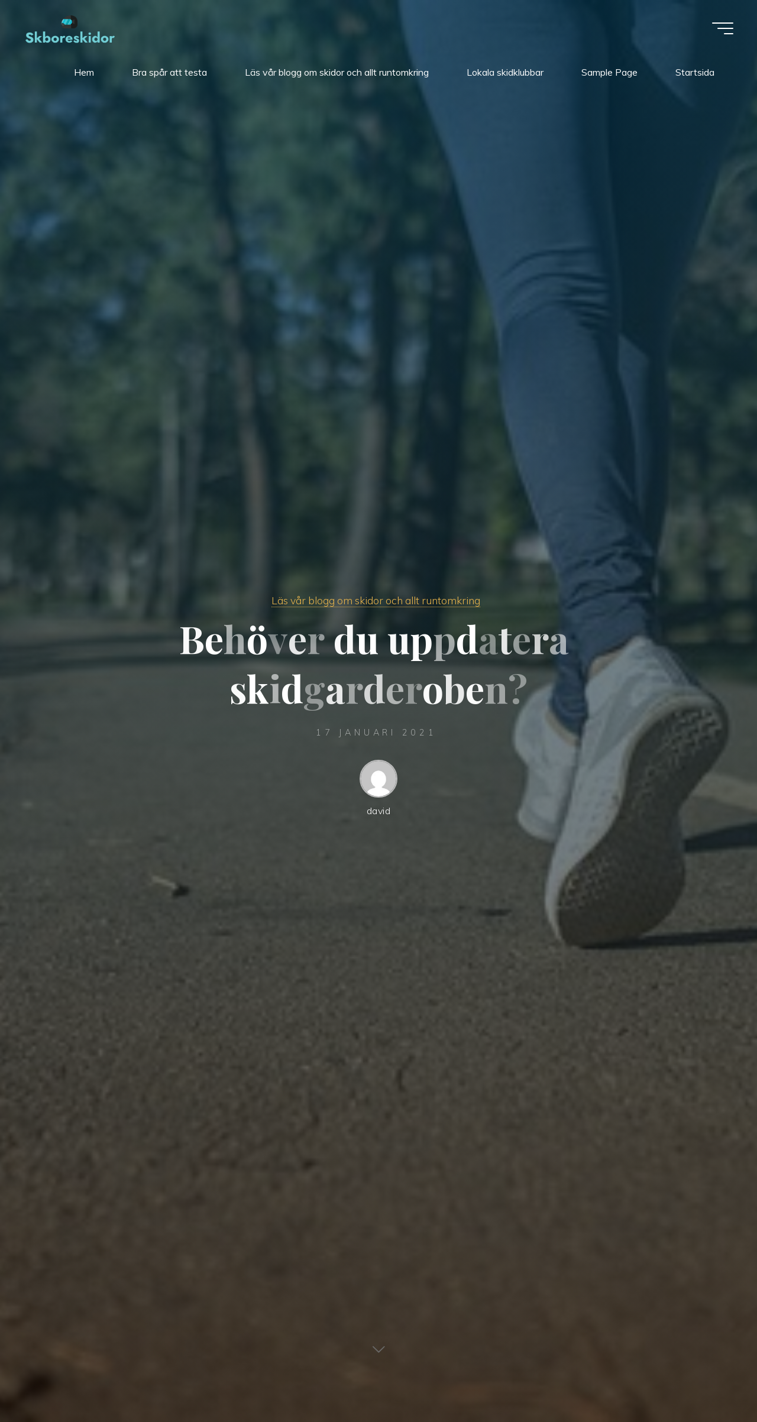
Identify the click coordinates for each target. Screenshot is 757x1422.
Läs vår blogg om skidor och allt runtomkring (375, 600)
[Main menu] (722, 28)
